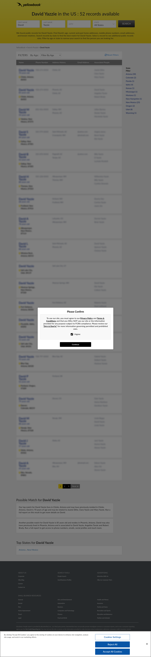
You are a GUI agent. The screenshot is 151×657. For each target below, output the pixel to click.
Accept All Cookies (112, 652)
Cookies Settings (112, 637)
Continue (75, 344)
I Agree (75, 334)
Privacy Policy (86, 318)
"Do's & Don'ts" (50, 326)
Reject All (112, 644)
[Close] (147, 644)
